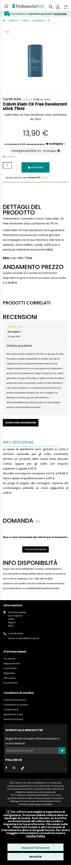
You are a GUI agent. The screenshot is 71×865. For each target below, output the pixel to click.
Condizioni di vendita (16, 704)
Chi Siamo (9, 658)
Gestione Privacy (13, 719)
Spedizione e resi (13, 714)
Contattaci (10, 668)
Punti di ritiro (11, 682)
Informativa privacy (15, 699)
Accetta (35, 856)
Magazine (9, 673)
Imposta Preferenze (36, 848)
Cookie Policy (11, 709)
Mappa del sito (12, 663)
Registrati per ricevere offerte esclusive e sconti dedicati (32, 741)
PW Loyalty (10, 678)
